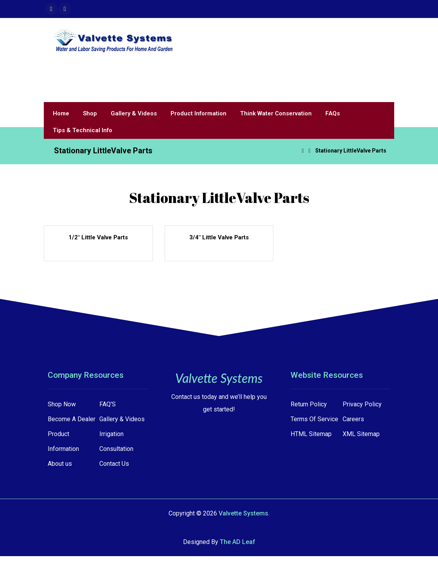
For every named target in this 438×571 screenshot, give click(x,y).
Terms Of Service (314, 419)
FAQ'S (107, 404)
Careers (353, 419)
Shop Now (62, 404)
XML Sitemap (361, 434)
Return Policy (309, 404)
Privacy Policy (362, 404)
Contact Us (114, 463)
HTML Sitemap (311, 434)
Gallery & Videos (122, 419)
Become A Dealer (71, 419)
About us (60, 463)
